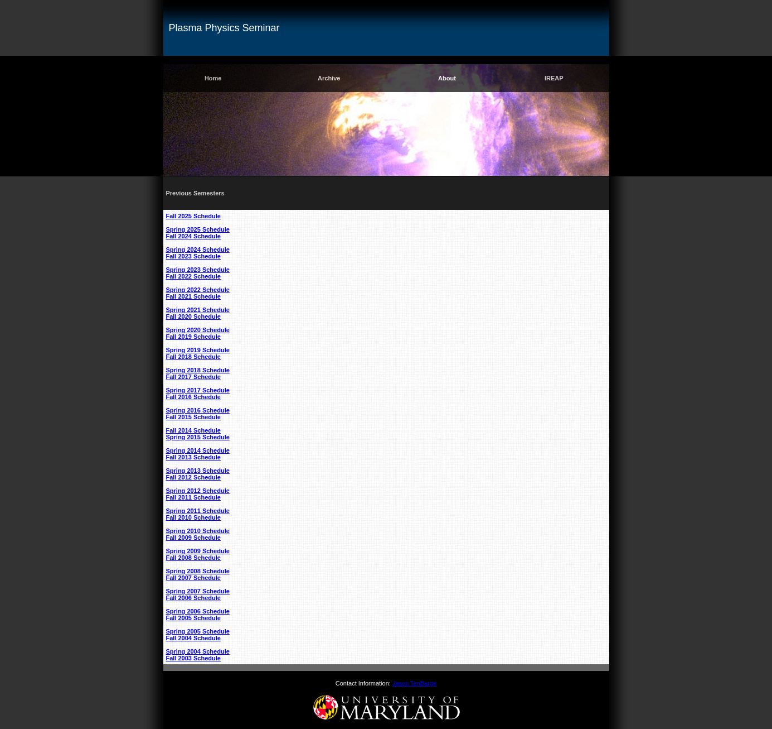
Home (213, 78)
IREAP (554, 78)
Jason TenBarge (414, 683)
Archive (329, 78)
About (447, 78)
